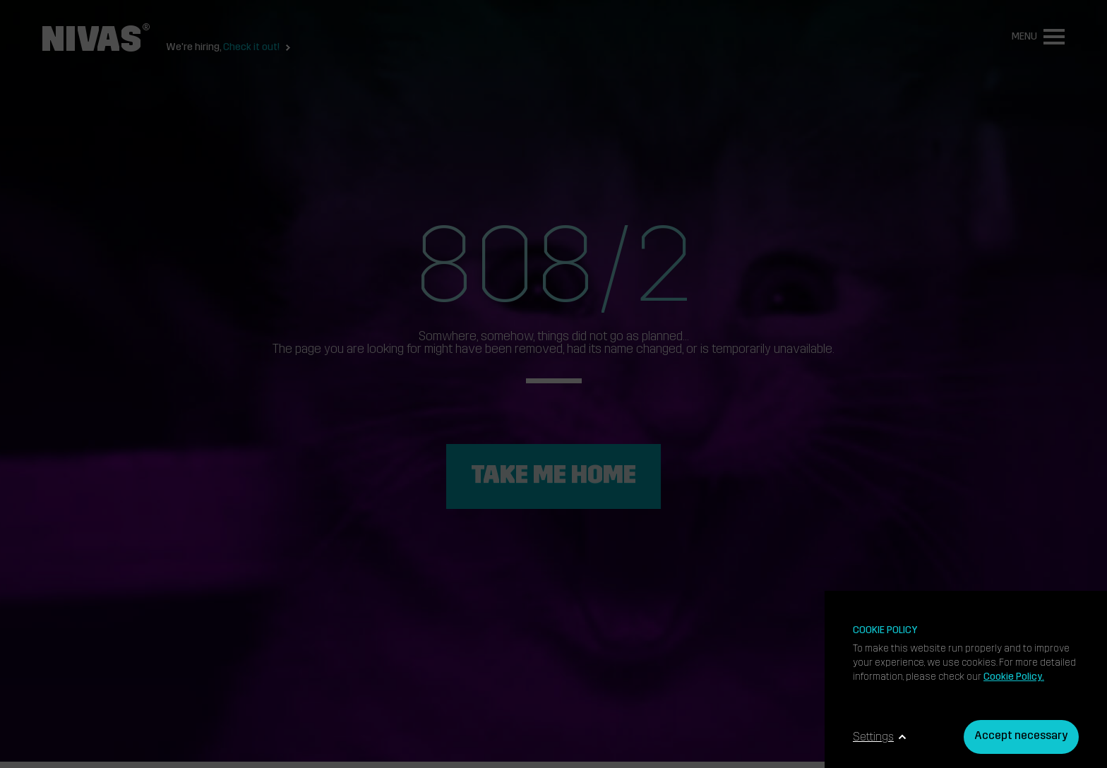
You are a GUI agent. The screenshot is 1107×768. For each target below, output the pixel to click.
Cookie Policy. (1013, 677)
